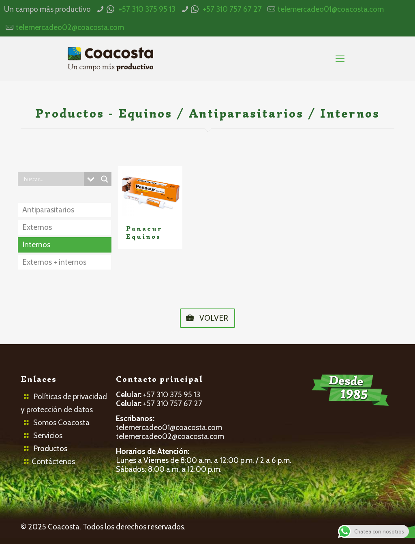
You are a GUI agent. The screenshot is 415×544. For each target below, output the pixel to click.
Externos (37, 227)
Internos (36, 244)
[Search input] (52, 179)
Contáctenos (53, 461)
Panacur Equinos (144, 233)
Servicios (47, 435)
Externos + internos (54, 262)
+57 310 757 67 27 (232, 9)
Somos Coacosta (61, 422)
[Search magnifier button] (104, 179)
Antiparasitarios (48, 209)
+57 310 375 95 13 (146, 9)
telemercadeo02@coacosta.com (70, 27)
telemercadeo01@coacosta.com (331, 9)
